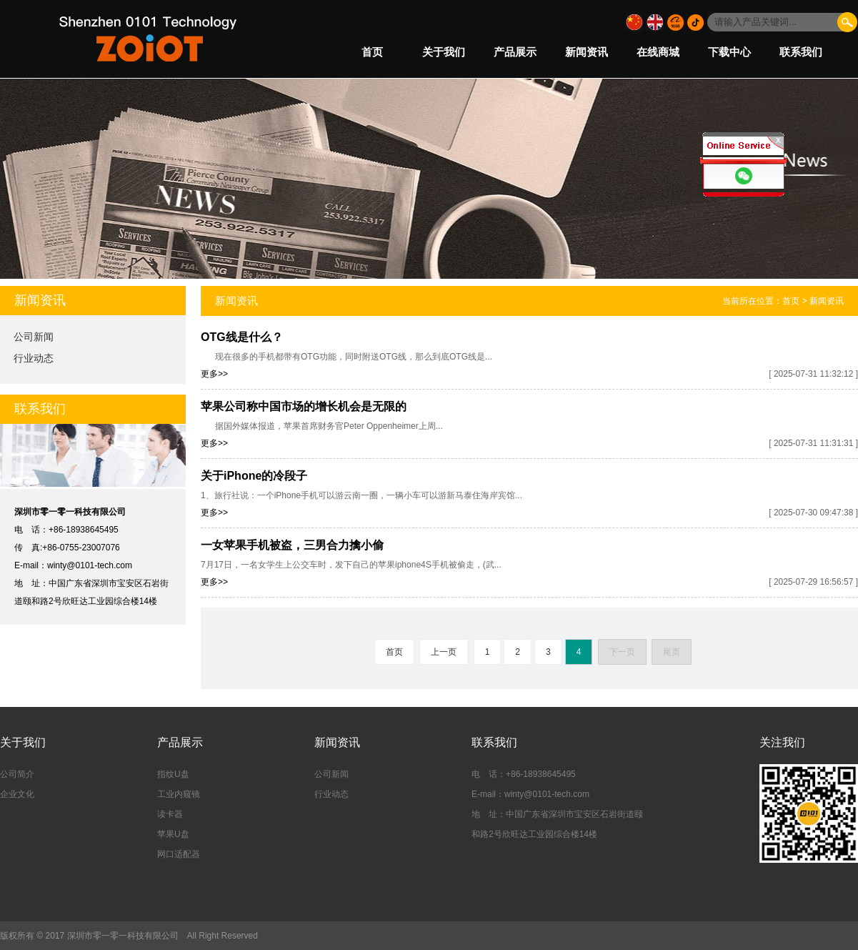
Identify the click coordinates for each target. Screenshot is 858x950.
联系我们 (800, 52)
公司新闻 (34, 336)
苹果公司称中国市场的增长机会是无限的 (303, 406)
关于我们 (443, 52)
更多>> (214, 374)
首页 (372, 52)
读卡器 (170, 814)
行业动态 (34, 358)
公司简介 (17, 774)
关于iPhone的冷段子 (254, 476)
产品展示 (515, 52)
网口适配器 (178, 854)
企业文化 (17, 794)
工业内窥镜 (178, 794)
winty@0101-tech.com (89, 565)
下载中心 (729, 52)
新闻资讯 (586, 52)
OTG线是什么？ (242, 337)
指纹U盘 (173, 774)
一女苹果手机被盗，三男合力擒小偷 (292, 545)
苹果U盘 (173, 834)
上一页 (444, 652)
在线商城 (658, 52)
